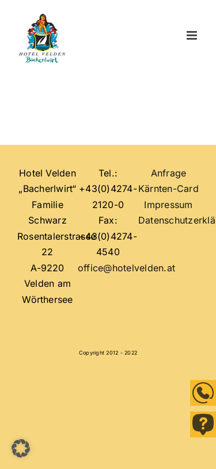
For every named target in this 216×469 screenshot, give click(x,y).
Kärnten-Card (168, 188)
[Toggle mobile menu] (193, 36)
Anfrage (169, 173)
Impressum (168, 204)
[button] (20, 448)
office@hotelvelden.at (126, 268)
